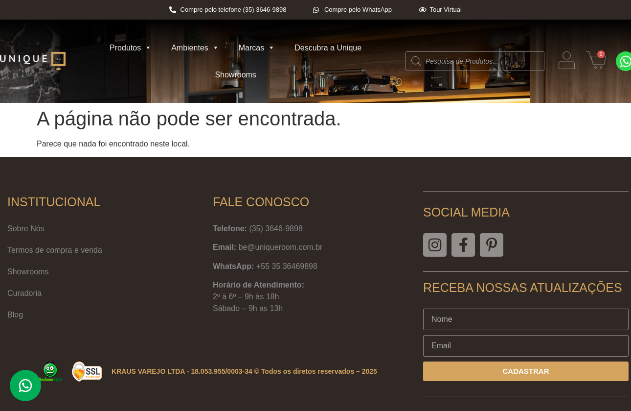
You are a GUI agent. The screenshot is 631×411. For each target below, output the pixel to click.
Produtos (131, 47)
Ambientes (195, 47)
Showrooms (235, 75)
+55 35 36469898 (286, 266)
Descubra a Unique (327, 48)
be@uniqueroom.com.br (280, 247)
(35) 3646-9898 (275, 228)
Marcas (257, 47)
